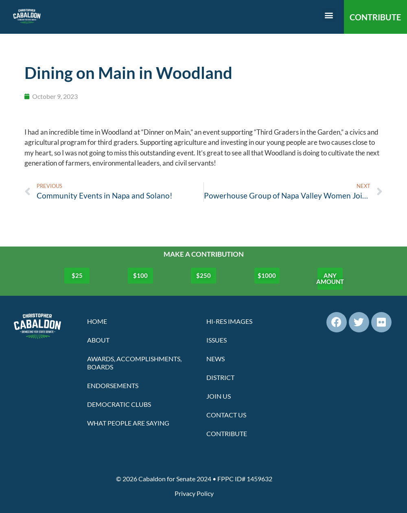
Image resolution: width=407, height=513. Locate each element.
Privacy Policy (194, 493)
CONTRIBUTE (375, 17)
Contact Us (226, 415)
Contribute (226, 433)
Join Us (218, 396)
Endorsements (112, 385)
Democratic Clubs (119, 404)
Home (97, 321)
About (98, 340)
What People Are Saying (128, 423)
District (220, 377)
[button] (329, 15)
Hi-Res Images (229, 321)
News (215, 358)
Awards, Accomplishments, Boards (134, 363)
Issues (216, 340)
